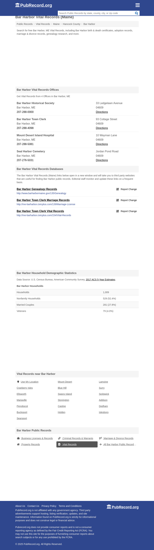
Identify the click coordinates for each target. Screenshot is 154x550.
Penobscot (22, 406)
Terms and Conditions (70, 506)
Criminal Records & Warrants (75, 438)
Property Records (28, 444)
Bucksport (22, 412)
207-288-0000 (25, 112)
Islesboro (104, 412)
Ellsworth (21, 394)
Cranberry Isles (25, 388)
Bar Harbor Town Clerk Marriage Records (43, 200)
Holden (61, 412)
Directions (102, 112)
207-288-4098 (25, 128)
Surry (102, 388)
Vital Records (67, 444)
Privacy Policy (49, 506)
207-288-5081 (25, 144)
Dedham (103, 406)
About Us (20, 506)
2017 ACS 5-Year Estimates (100, 279)
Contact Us (33, 506)
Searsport (22, 418)
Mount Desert (65, 381)
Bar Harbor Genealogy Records (37, 189)
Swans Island (65, 394)
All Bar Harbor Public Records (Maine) (119, 444)
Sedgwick (104, 394)
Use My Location (27, 381)
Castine (62, 406)
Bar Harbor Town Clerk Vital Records (40, 211)
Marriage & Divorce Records (116, 438)
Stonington (63, 400)
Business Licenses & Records (35, 438)
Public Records (25, 24)
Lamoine (103, 381)
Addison (103, 400)
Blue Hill (62, 388)
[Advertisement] (77, 61)
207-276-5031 (25, 160)
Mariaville (22, 400)
